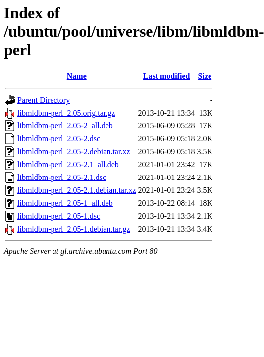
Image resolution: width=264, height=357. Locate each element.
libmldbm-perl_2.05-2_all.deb (65, 125)
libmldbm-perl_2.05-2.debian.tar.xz (73, 151)
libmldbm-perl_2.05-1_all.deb (65, 203)
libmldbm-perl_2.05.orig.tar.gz (66, 113)
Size (205, 76)
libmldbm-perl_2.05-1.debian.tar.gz (73, 229)
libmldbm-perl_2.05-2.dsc (58, 138)
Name (77, 76)
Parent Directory (43, 100)
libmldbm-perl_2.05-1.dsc (58, 216)
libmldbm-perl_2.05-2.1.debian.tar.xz (76, 190)
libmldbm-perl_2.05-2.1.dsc (61, 177)
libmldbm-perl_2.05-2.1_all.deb (68, 164)
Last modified (166, 76)
